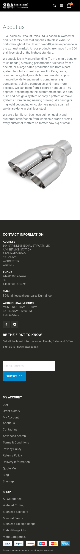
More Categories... (15, 537)
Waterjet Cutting (13, 505)
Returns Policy (12, 455)
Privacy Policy (12, 449)
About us (9, 423)
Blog (6, 475)
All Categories (12, 499)
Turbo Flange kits (14, 530)
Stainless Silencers (15, 512)
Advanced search (14, 436)
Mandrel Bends (13, 518)
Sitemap (8, 481)
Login (6, 404)
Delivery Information (16, 462)
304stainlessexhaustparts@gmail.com (28, 295)
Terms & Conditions (16, 442)
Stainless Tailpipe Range (19, 524)
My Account (11, 417)
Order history (11, 411)
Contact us (10, 429)
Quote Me (9, 468)
